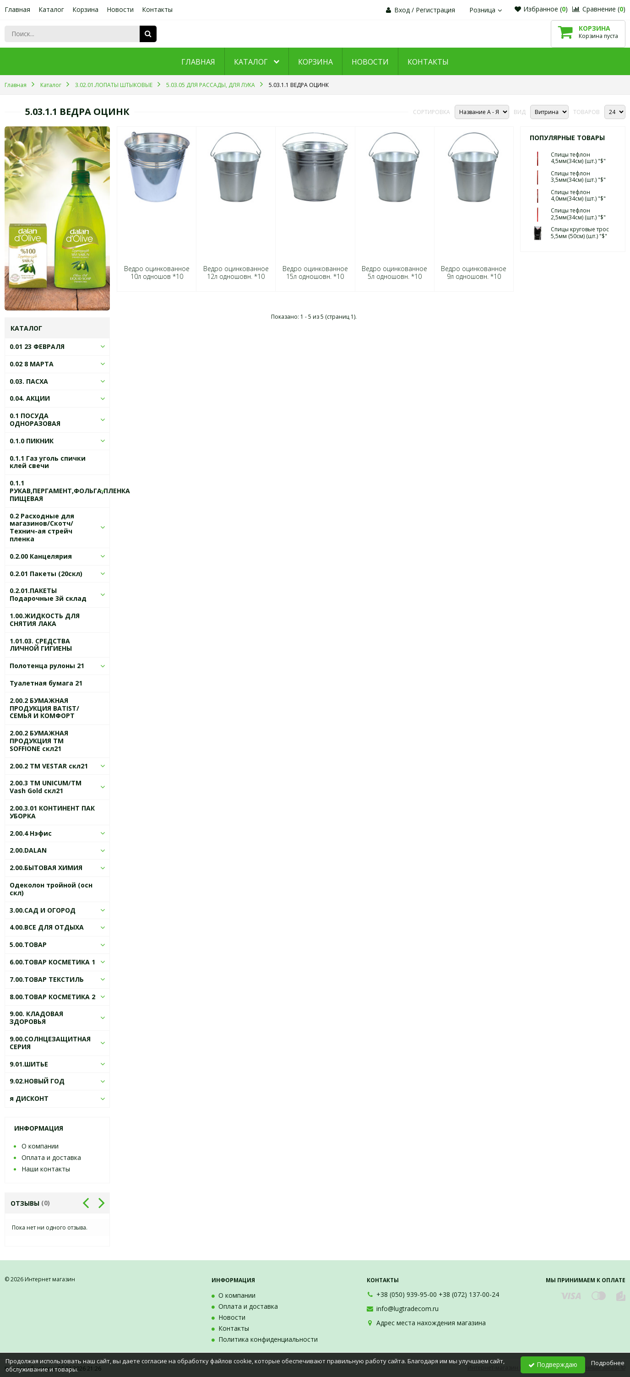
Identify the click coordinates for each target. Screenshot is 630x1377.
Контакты (157, 9)
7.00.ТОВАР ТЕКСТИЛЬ (47, 979)
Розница (486, 9)
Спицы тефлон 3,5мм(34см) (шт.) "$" (578, 176)
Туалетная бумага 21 (46, 683)
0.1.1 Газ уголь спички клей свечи (48, 462)
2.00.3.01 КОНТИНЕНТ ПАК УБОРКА (52, 812)
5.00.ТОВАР (28, 944)
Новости (120, 9)
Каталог (51, 9)
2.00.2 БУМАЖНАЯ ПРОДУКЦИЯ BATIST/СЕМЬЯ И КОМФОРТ (44, 708)
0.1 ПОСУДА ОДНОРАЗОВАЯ (35, 419)
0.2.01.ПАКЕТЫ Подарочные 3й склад (48, 594)
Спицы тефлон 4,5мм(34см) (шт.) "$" (578, 158)
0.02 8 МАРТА (32, 363)
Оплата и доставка (51, 1157)
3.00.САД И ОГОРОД (43, 910)
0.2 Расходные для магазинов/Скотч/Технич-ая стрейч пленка (42, 527)
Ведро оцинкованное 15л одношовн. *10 (315, 272)
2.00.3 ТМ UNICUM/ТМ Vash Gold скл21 (45, 786)
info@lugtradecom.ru (407, 1308)
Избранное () (541, 9)
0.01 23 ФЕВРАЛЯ (37, 346)
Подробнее (608, 1363)
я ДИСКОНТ (29, 1098)
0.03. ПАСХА (29, 381)
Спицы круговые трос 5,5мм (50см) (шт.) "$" (580, 232)
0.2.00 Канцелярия (41, 556)
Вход (402, 9)
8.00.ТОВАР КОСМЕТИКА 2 (52, 996)
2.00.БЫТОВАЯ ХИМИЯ (46, 867)
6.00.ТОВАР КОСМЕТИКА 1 (52, 962)
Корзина (85, 9)
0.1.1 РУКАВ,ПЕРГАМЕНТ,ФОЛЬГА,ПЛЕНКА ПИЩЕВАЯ (70, 491)
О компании (40, 1146)
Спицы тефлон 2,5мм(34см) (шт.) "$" (578, 214)
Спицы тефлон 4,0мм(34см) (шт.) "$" (578, 195)
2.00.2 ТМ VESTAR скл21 (49, 766)
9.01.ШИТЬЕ (29, 1064)
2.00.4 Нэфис (31, 833)
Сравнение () (598, 9)
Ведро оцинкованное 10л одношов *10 (157, 272)
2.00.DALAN (28, 850)
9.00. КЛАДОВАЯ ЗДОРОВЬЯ (36, 1017)
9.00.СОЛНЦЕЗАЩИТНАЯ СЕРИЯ (50, 1042)
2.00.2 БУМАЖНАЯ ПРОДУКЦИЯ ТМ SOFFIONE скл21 (39, 741)
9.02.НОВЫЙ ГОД (37, 1081)
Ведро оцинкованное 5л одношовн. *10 (394, 272)
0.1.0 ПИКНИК (32, 440)
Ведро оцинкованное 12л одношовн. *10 (236, 272)
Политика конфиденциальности (268, 1339)
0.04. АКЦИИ (30, 398)
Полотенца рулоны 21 (47, 665)
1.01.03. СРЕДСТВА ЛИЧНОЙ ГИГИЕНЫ (41, 645)
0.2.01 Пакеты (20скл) (46, 573)
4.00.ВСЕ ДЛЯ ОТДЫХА (47, 927)
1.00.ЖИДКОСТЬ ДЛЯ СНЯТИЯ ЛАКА (45, 619)
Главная (17, 9)
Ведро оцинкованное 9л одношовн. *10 (473, 272)
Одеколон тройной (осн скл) (51, 889)
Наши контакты (46, 1169)
